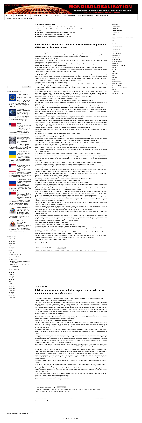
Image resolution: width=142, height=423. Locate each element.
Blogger (78, 418)
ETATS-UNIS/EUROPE (118, 65)
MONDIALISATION (40, 391)
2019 (10, 272)
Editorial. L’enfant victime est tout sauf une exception (50, 36)
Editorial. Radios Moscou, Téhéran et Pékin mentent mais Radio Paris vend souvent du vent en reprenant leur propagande (69, 29)
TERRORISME (116, 91)
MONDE (114, 79)
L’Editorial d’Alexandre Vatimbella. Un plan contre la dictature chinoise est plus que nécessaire (70, 291)
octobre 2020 (14, 257)
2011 (10, 290)
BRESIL (114, 39)
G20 (113, 71)
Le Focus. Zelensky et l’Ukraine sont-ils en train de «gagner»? (23, 153)
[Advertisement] (71, 270)
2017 (10, 276)
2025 (10, 241)
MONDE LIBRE (116, 81)
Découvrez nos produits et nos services (19, 18)
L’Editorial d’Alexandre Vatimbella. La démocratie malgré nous (53, 27)
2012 (10, 288)
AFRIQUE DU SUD (117, 31)
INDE (113, 75)
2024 (10, 243)
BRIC (113, 41)
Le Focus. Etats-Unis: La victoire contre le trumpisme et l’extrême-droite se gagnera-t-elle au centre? (24, 168)
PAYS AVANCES (92, 250)
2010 (10, 293)
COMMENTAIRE (116, 53)
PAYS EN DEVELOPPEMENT (120, 87)
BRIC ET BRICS (69, 15)
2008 (10, 297)
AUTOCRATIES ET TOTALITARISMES (122, 37)
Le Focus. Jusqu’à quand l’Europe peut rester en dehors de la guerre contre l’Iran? (24, 97)
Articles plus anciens (101, 398)
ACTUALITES (43, 250)
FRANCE (99, 389)
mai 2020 (13, 259)
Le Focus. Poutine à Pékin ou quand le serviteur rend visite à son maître (24, 181)
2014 (10, 283)
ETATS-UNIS (84, 250)
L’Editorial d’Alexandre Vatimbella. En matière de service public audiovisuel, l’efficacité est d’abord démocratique (24, 140)
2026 (10, 238)
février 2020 (14, 269)
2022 (10, 248)
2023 (10, 245)
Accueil (71, 398)
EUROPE (94, 389)
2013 (10, 286)
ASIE (113, 35)
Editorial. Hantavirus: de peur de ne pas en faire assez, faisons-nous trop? (23, 209)
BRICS (114, 43)
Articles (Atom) (46, 401)
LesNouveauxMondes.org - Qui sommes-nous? (93, 15)
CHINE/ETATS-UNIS (69, 250)
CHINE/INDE (75, 389)
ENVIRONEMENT (117, 61)
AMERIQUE (115, 33)
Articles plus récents (41, 398)
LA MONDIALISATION (22, 15)
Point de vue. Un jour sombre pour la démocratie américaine (52, 32)
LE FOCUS (115, 77)
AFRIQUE (115, 29)
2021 (10, 250)
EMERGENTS (116, 59)
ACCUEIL (9, 15)
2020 (10, 252)
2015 (10, 281)
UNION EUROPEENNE (64, 391)
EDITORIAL (77, 250)
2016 (10, 279)
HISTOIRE (115, 73)
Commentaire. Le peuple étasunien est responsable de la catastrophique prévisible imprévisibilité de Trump (24, 195)
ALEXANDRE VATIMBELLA (53, 250)
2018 (10, 274)
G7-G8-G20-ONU (56, 15)
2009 (10, 295)
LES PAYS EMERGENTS (40, 15)
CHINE (62, 250)
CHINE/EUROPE (68, 389)
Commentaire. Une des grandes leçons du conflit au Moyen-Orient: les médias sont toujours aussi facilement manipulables (24, 112)
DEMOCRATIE (116, 55)
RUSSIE (56, 391)
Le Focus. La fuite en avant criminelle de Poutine (49, 34)
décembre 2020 (15, 254)
